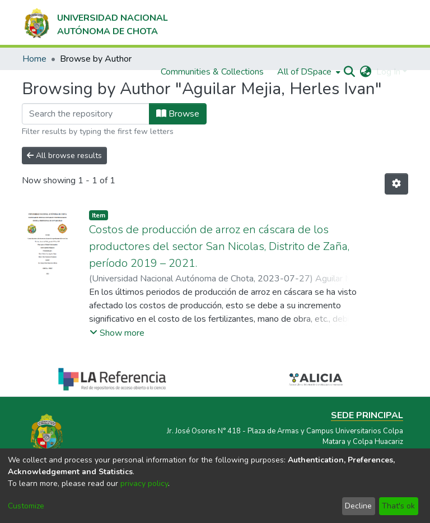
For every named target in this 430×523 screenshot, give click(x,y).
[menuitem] (307, 71)
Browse (177, 114)
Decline (358, 506)
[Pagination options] (396, 184)
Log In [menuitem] (388, 72)
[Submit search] (350, 71)
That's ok (398, 506)
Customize (26, 506)
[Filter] (85, 113)
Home (34, 59)
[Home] (95, 22)
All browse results (64, 155)
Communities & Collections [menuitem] (212, 72)
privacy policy (144, 483)
